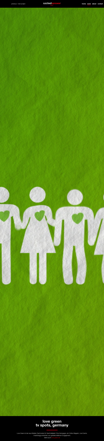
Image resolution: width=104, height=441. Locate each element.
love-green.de (55, 437)
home (84, 4)
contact (100, 4)
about (94, 4)
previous (14, 4)
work (89, 4)
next (19, 4)
